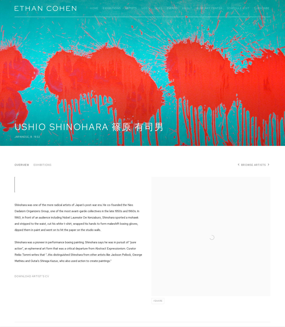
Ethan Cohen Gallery (45, 8)
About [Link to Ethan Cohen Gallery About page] (187, 8)
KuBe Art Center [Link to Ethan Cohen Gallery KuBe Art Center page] (209, 8)
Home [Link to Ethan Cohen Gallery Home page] (94, 8)
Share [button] (158, 300)
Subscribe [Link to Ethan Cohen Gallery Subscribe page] (261, 8)
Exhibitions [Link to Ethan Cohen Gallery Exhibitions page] (112, 8)
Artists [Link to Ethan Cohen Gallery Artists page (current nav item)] (131, 8)
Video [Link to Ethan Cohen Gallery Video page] (145, 8)
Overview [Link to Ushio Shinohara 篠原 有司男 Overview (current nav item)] (22, 165)
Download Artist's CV (34, 277)
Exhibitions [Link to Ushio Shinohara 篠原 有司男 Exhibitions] (42, 165)
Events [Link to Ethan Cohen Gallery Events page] (172, 8)
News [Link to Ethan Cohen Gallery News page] (158, 8)
